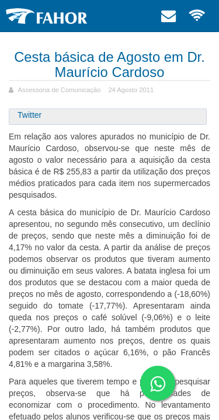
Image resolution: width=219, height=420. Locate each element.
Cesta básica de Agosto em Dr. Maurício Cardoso (109, 64)
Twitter (29, 115)
